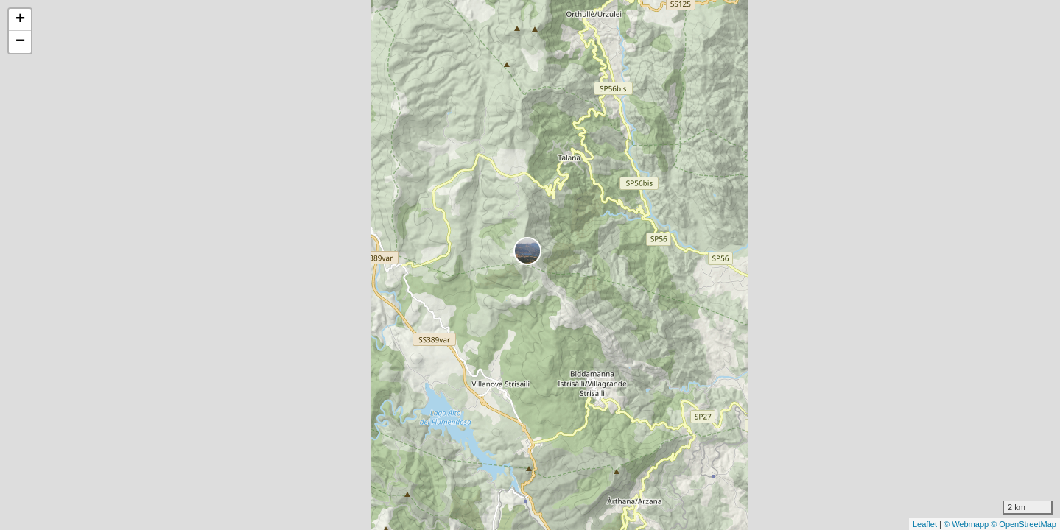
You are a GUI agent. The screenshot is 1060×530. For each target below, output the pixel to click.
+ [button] (20, 20)
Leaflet (925, 524)
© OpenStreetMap (1023, 524)
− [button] (20, 42)
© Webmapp (967, 524)
